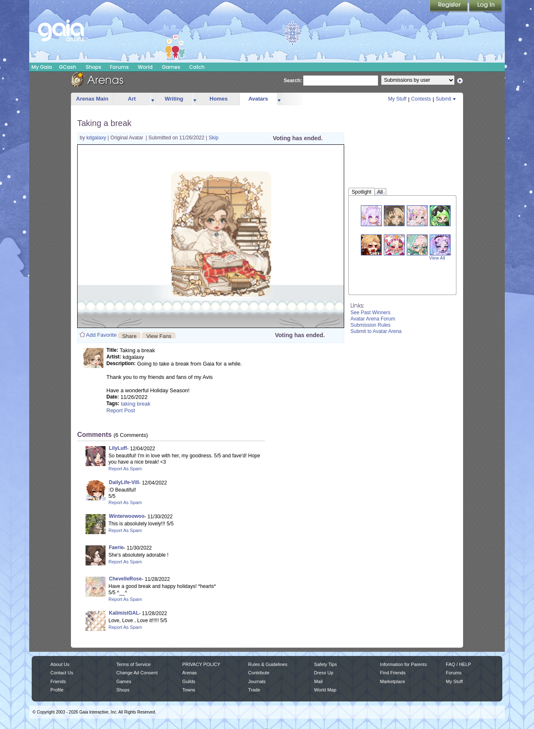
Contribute (259, 672)
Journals (257, 681)
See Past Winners (370, 312)
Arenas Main (92, 99)
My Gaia (41, 67)
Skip (213, 138)
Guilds (188, 681)
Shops (93, 67)
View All (437, 257)
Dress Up (323, 672)
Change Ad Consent (137, 672)
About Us (59, 664)
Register (449, 6)
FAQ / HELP (458, 664)
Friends (58, 681)
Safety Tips (325, 664)
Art (132, 99)
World (145, 67)
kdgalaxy (97, 138)
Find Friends (393, 672)
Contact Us (61, 672)
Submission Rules (370, 325)
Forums (119, 67)
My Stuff (397, 99)
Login (485, 6)
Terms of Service (133, 664)
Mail (318, 681)
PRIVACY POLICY (201, 664)
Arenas (189, 672)
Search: (293, 80)
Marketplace (392, 681)
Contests (421, 99)
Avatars (258, 99)
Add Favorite (101, 335)
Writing (174, 99)
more (152, 99)
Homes (218, 99)
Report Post (120, 410)
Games (171, 67)
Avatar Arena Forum (372, 319)
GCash (67, 67)
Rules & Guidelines (267, 664)
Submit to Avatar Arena (376, 331)
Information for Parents (403, 664)
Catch (197, 67)
